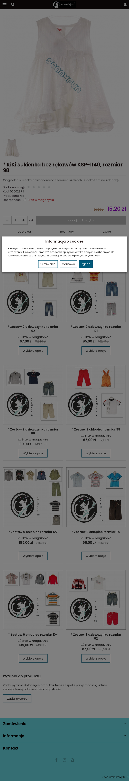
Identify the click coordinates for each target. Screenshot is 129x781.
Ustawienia (48, 264)
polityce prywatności (87, 255)
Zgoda (86, 264)
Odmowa (68, 264)
